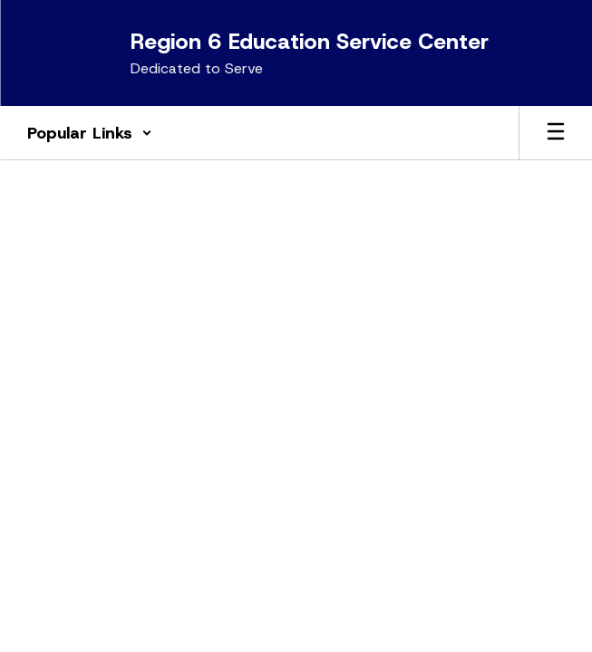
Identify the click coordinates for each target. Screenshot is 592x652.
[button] (89, 133)
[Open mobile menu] (555, 133)
